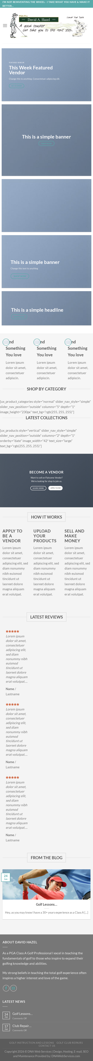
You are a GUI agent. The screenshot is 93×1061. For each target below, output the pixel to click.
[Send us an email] (13, 988)
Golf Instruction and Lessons (31, 1042)
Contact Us (47, 1045)
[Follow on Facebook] (6, 988)
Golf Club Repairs (70, 1042)
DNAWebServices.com (65, 1056)
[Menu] (5, 25)
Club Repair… (21, 1026)
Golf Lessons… (46, 904)
